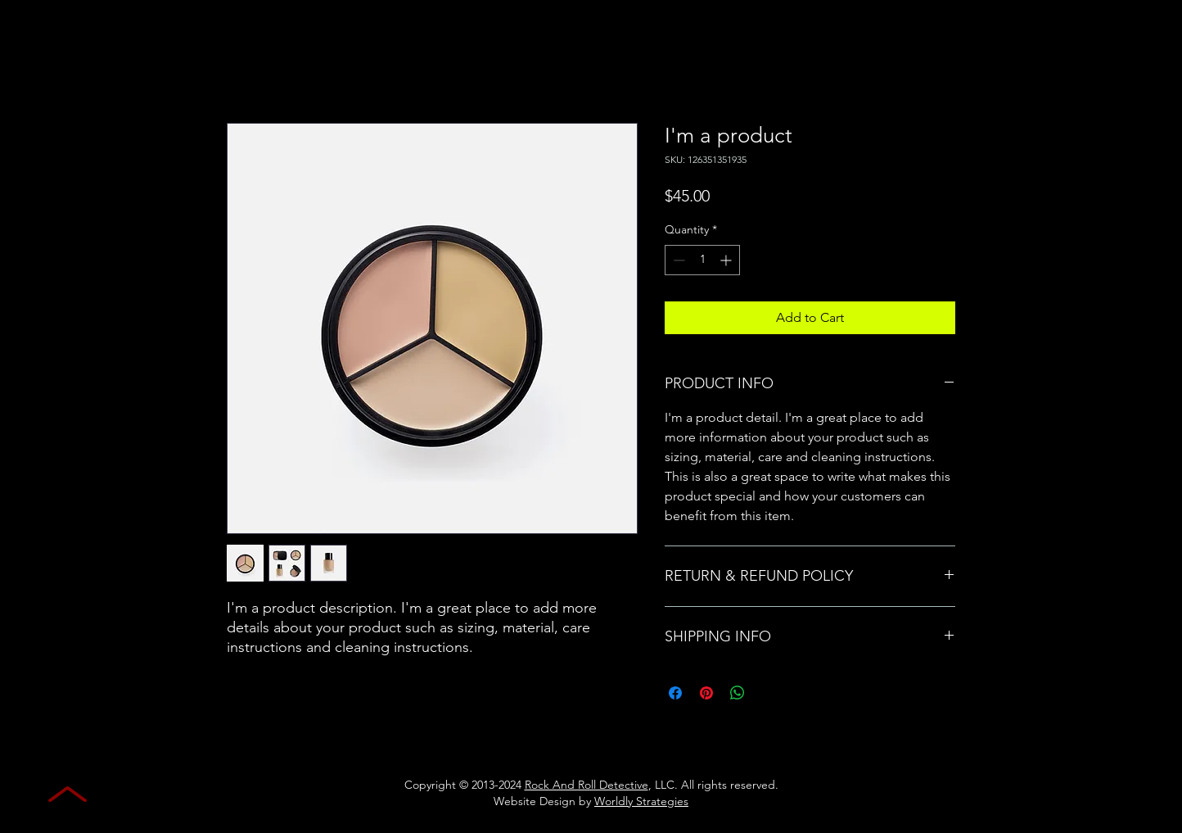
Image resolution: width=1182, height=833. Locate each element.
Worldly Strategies (641, 801)
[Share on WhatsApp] (737, 693)
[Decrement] (677, 260)
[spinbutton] (702, 260)
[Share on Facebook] (675, 693)
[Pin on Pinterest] (706, 693)
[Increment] (727, 260)
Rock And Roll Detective (586, 784)
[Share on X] (768, 693)
